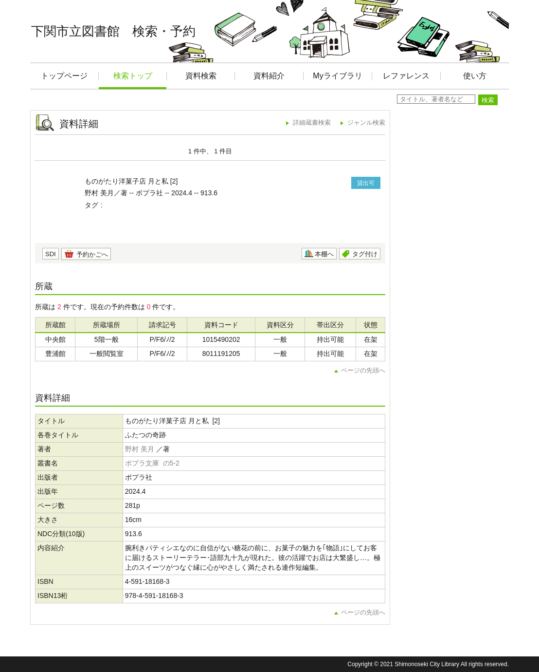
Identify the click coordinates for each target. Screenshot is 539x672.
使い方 (474, 76)
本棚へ (324, 254)
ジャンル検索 (366, 122)
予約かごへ (92, 254)
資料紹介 (269, 76)
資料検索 (200, 76)
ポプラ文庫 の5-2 (152, 463)
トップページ (64, 76)
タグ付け (364, 254)
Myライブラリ (337, 76)
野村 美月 (139, 449)
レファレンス (406, 76)
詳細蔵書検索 (312, 122)
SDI (50, 254)
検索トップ (132, 76)
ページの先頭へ (363, 370)
